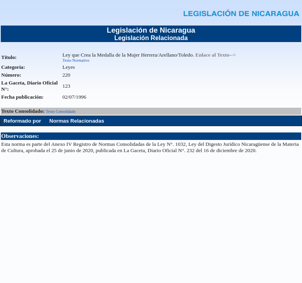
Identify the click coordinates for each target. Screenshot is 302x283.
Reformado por (22, 121)
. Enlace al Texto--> (214, 55)
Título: (9, 57)
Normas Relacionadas (77, 121)
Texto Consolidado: (23, 111)
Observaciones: (20, 136)
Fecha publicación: (22, 97)
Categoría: (13, 67)
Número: (11, 75)
